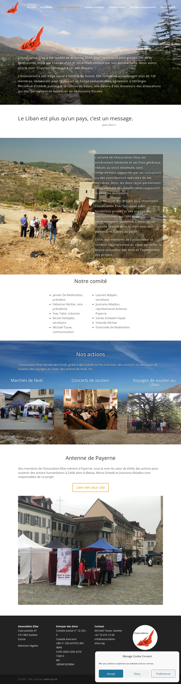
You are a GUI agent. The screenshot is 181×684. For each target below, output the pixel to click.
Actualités (46, 7)
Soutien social (117, 7)
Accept (111, 673)
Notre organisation (68, 7)
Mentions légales (28, 645)
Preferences (163, 673)
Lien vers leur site (90, 487)
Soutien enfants (94, 7)
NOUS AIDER (167, 7)
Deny (137, 673)
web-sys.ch (50, 679)
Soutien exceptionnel (143, 7)
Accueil (31, 7)
